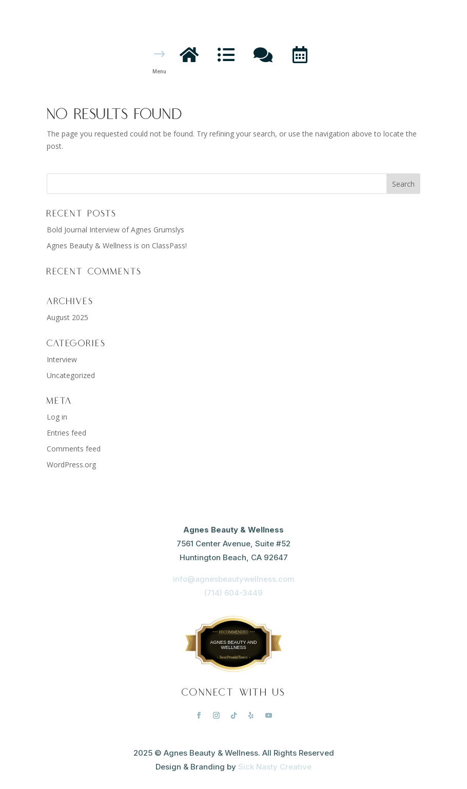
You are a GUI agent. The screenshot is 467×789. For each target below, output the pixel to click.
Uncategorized (71, 375)
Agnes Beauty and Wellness (233, 645)
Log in (57, 417)
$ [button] (159, 54)
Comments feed (74, 448)
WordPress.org (71, 464)
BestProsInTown (233, 634)
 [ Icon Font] (263, 54)
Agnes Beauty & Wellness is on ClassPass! (117, 245)
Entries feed (66, 433)
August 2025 (67, 317)
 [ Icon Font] (300, 54)
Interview (62, 359)
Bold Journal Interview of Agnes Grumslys (115, 229)
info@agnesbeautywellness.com (234, 579)
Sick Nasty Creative (275, 767)
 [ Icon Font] (189, 54)
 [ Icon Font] (226, 54)
